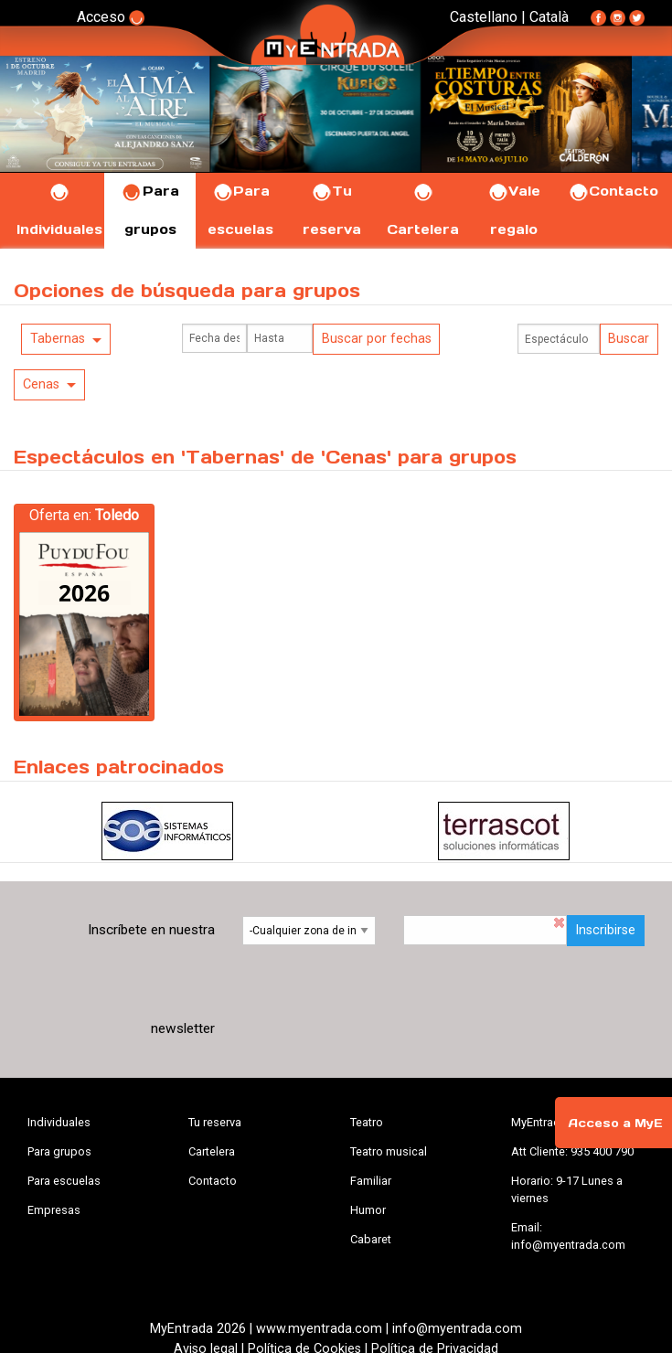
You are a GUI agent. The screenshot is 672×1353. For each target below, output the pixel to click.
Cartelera (211, 1151)
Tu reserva (214, 1122)
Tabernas (57, 338)
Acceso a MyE (615, 1123)
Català (549, 17)
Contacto (613, 191)
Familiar (370, 1181)
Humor (368, 1210)
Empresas (53, 1210)
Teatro (366, 1122)
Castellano (483, 17)
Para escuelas (64, 1181)
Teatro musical (388, 1151)
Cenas (41, 384)
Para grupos (59, 1151)
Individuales (59, 1122)
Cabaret (370, 1239)
